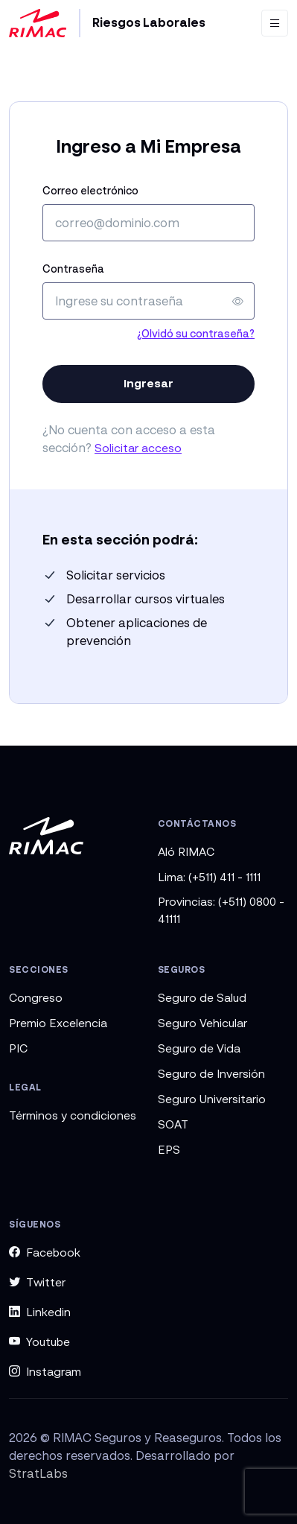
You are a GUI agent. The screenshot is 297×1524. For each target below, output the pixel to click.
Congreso (36, 997)
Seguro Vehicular (202, 1022)
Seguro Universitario (212, 1098)
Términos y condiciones (72, 1115)
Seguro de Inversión (211, 1073)
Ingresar (148, 383)
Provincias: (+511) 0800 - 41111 (221, 910)
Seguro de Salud (202, 997)
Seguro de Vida (199, 1048)
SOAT (173, 1124)
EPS (169, 1149)
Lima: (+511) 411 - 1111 (209, 876)
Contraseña (73, 268)
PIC (18, 1048)
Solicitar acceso (138, 447)
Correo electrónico (90, 190)
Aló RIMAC (186, 851)
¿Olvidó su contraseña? (196, 333)
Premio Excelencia (58, 1022)
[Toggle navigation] (274, 23)
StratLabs (38, 1473)
